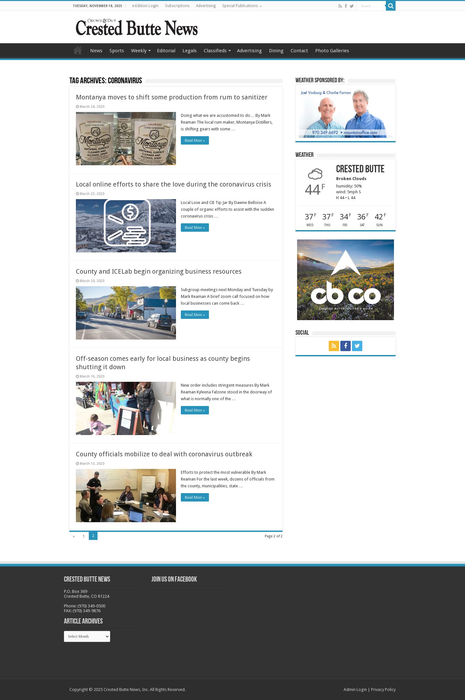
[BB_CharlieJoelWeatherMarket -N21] (345, 112)
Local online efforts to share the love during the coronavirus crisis (173, 184)
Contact (299, 51)
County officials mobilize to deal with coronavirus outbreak (164, 454)
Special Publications (240, 6)
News (96, 51)
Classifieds (215, 51)
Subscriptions (177, 6)
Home (77, 50)
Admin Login (355, 689)
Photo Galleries (332, 51)
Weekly (139, 51)
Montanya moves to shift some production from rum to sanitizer (171, 97)
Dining (276, 51)
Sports (116, 51)
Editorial (166, 51)
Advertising (206, 6)
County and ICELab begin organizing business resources (159, 271)
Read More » (195, 140)
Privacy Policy (383, 689)
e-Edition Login (145, 6)
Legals (189, 51)
